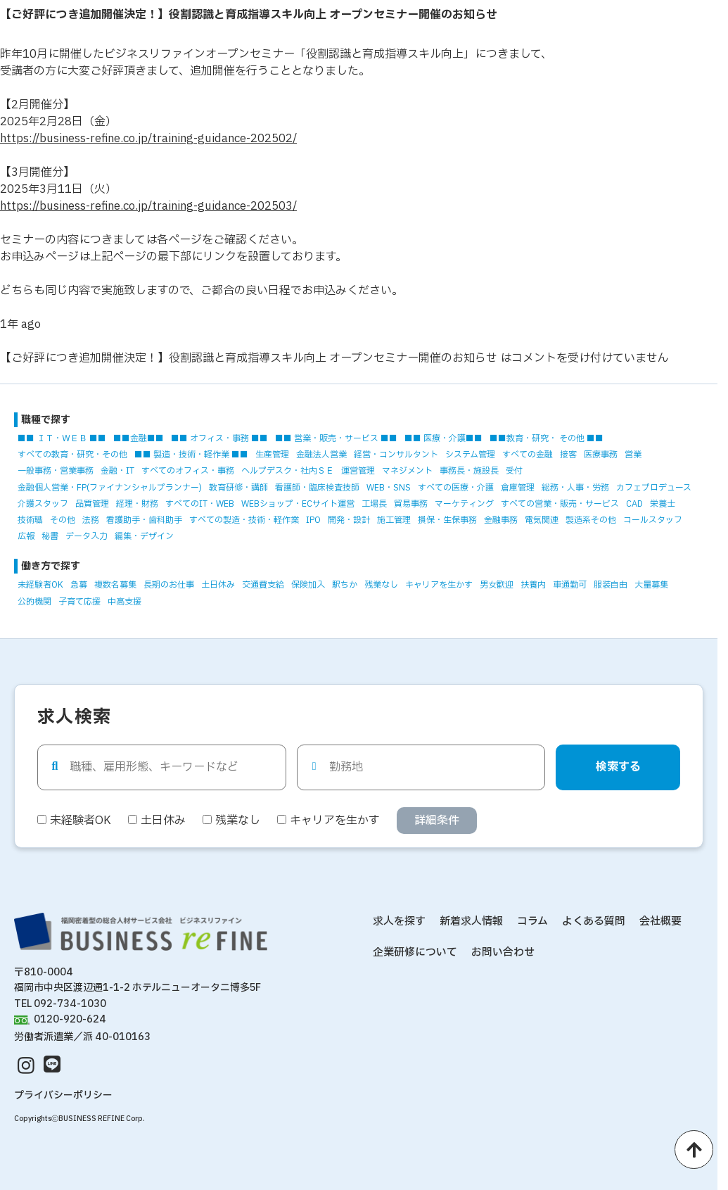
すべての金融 (527, 454)
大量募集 (651, 584)
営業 (633, 454)
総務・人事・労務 (575, 487)
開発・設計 (349, 520)
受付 (514, 470)
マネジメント (407, 470)
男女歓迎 (496, 584)
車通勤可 (570, 584)
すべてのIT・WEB (199, 504)
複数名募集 (115, 584)
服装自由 (610, 584)
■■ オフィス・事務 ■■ (219, 438)
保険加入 (308, 584)
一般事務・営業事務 (56, 470)
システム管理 (470, 454)
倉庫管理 (518, 487)
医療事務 (601, 454)
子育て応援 (79, 601)
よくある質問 (593, 921)
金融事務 (501, 520)
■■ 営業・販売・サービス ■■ (336, 438)
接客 (568, 454)
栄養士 (662, 504)
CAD (634, 504)
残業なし (381, 584)
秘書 (49, 536)
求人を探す (399, 921)
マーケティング (464, 504)
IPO (313, 520)
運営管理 (358, 470)
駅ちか (344, 584)
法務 (90, 520)
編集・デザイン (144, 536)
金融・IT (117, 470)
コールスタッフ (652, 520)
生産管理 (272, 454)
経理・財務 (137, 504)
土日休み (218, 584)
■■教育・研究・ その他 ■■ (547, 438)
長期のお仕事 (168, 584)
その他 (62, 520)
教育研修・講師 (238, 487)
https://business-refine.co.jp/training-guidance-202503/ (148, 206)
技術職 (30, 520)
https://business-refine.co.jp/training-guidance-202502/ (148, 138)
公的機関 (34, 601)
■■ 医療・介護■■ (443, 438)
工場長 (374, 504)
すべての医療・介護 (456, 487)
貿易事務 (411, 504)
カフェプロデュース (653, 487)
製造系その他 (591, 520)
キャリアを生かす (439, 584)
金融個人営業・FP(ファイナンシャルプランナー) (110, 487)
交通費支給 (263, 584)
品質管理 (92, 504)
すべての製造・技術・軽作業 (244, 520)
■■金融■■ (138, 438)
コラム (532, 921)
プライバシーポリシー (63, 1095)
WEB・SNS (388, 487)
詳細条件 (436, 820)
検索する (618, 767)
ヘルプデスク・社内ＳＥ (287, 470)
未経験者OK (40, 584)
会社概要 (660, 921)
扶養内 (533, 584)
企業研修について (415, 952)
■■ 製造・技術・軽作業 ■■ (191, 454)
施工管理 (394, 520)
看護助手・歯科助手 (144, 520)
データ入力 (86, 536)
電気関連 (541, 520)
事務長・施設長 (469, 470)
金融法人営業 (321, 454)
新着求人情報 (471, 921)
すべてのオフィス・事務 (187, 470)
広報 (26, 536)
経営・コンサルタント (396, 454)
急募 (78, 584)
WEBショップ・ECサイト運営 (298, 504)
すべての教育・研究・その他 (72, 454)
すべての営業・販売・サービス (560, 504)
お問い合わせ (503, 952)
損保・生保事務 (447, 520)
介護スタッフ (43, 504)
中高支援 (124, 601)
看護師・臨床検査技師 (317, 487)
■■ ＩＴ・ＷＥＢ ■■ (62, 438)
